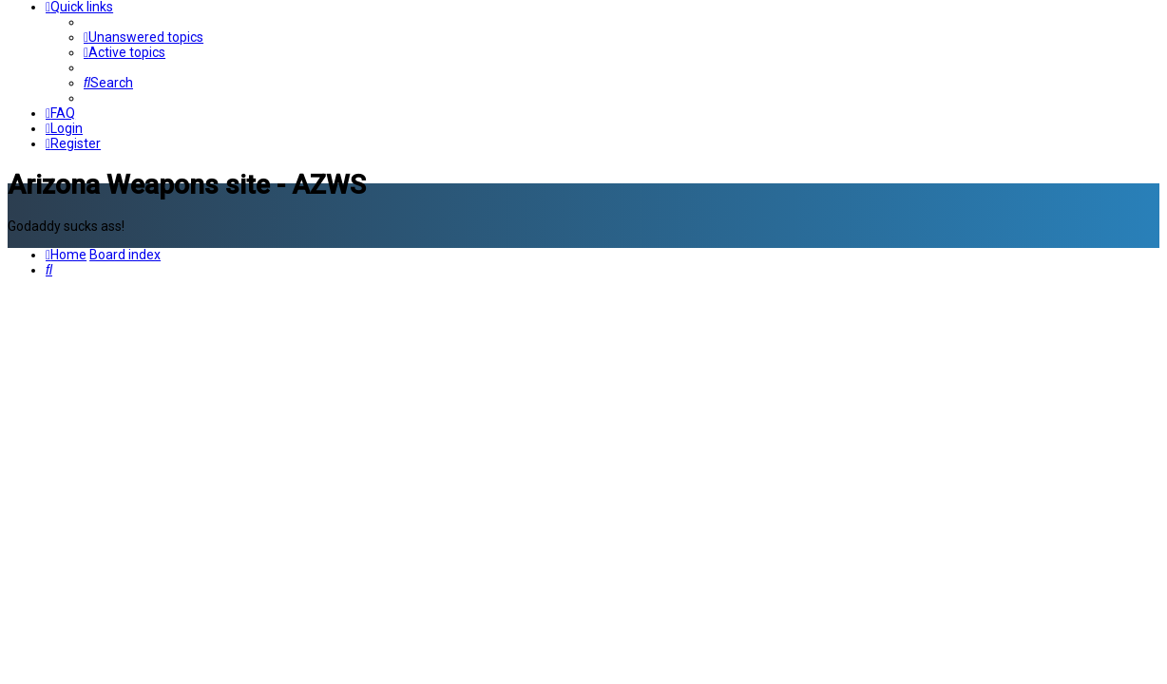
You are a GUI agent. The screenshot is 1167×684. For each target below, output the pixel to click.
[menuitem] (143, 37)
